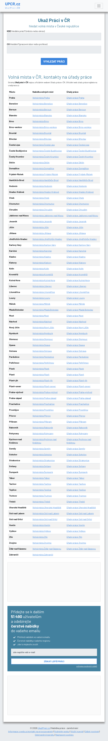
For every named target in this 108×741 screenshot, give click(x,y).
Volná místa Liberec (42, 286)
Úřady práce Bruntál (76, 133)
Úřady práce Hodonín (77, 186)
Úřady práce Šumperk (77, 472)
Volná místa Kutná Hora (43, 280)
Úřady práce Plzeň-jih (77, 380)
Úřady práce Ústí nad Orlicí (79, 519)
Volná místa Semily (41, 448)
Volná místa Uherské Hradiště (46, 507)
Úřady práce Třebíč (76, 501)
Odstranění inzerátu (44, 734)
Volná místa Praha (41, 97)
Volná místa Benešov (42, 103)
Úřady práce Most (75, 315)
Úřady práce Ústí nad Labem (80, 513)
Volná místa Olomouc (42, 339)
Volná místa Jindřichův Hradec (47, 239)
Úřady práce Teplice (76, 489)
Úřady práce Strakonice (78, 460)
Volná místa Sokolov (42, 454)
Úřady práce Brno (75, 121)
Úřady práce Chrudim (77, 209)
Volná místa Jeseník (42, 221)
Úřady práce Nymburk (77, 333)
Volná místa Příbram (42, 421)
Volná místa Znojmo (41, 542)
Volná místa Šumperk (42, 472)
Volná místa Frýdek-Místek (45, 174)
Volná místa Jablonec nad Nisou (47, 215)
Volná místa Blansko (42, 115)
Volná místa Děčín (41, 162)
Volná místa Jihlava (41, 233)
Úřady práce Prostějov (77, 410)
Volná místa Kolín (40, 268)
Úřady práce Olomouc (77, 339)
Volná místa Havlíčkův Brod (45, 180)
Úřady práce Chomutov (78, 203)
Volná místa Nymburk (42, 333)
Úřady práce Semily (76, 448)
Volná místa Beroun (41, 109)
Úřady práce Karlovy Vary (78, 245)
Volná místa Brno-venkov (44, 127)
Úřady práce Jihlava (76, 233)
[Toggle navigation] (99, 6)
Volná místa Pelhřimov (43, 362)
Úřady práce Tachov (76, 484)
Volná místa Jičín (40, 227)
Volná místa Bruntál (41, 133)
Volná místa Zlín (40, 537)
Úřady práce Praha (75, 97)
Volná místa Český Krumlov (45, 156)
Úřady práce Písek (75, 368)
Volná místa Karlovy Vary (44, 245)
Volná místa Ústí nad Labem (45, 513)
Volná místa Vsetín (41, 525)
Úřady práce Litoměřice (78, 292)
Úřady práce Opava (76, 345)
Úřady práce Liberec (76, 286)
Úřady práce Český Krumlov (80, 156)
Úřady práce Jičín (75, 227)
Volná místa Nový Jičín (43, 327)
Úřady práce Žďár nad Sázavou (81, 548)
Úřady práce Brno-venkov (79, 127)
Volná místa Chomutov (43, 203)
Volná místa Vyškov (41, 531)
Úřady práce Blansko (76, 115)
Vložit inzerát (77, 731)
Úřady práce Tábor (75, 478)
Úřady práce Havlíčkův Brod (80, 180)
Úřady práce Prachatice (78, 404)
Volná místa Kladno (41, 256)
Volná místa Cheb (40, 197)
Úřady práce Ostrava (76, 351)
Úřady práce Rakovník (77, 427)
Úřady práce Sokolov (76, 454)
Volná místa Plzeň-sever (44, 386)
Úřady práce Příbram (76, 421)
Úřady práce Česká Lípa (78, 144)
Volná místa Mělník (41, 303)
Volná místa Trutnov (42, 495)
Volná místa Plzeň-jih (42, 380)
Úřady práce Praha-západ (79, 398)
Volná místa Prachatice (43, 404)
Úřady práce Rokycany (77, 433)
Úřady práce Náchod (76, 321)
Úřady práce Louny (76, 298)
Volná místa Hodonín (42, 186)
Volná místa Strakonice (43, 460)
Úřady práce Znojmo (76, 542)
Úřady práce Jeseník (76, 221)
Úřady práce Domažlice (78, 168)
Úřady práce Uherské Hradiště (81, 507)
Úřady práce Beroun (76, 109)
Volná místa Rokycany (42, 433)
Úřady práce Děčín (75, 162)
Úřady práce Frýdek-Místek (80, 174)
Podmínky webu (61, 731)
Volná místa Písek (40, 368)
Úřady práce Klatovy (76, 262)
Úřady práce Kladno (76, 256)
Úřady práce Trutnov (76, 495)
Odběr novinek (92, 731)
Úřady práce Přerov (76, 415)
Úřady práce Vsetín (76, 525)
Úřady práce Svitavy (76, 466)
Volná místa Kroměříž (42, 274)
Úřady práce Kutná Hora (78, 280)
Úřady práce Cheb (75, 197)
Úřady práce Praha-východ (79, 392)
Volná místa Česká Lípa (43, 144)
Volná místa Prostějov (43, 410)
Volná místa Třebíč (41, 501)
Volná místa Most (40, 315)
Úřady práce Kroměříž (77, 274)
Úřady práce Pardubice (78, 356)
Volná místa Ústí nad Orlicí (44, 519)
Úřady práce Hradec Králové (80, 192)
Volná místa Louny (41, 298)
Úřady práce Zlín (74, 537)
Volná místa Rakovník (42, 427)
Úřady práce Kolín (75, 268)
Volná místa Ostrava (42, 351)
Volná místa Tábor (41, 478)
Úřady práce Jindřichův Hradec (82, 239)
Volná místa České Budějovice (47, 150)
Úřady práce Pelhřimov (78, 362)
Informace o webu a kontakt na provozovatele (30, 731)
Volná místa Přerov (41, 415)
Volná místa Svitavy (41, 466)
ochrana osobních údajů (86, 666)
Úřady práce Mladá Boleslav (80, 309)
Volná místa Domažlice (43, 168)
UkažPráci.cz (44, 728)
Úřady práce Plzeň (75, 374)
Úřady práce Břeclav (76, 139)
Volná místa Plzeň (40, 374)
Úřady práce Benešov (77, 103)
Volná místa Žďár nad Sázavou (46, 548)
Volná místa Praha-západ (44, 398)
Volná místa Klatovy (41, 262)
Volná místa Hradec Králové (45, 192)
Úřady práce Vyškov (76, 531)
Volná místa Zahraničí (42, 554)
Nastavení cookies (65, 734)
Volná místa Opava (41, 345)
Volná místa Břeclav (41, 139)
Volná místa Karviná (41, 250)
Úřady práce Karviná (76, 250)
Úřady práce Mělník (76, 303)
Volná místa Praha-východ (45, 392)
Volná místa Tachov (41, 484)
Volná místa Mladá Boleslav (45, 309)
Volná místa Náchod (42, 321)
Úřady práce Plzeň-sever (78, 386)
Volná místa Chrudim (42, 209)
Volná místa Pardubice (43, 356)
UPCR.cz (12, 5)
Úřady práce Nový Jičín (78, 327)
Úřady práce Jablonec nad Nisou (82, 215)
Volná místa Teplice (41, 489)
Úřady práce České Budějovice (81, 150)
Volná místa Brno (40, 121)
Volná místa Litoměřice (43, 292)
